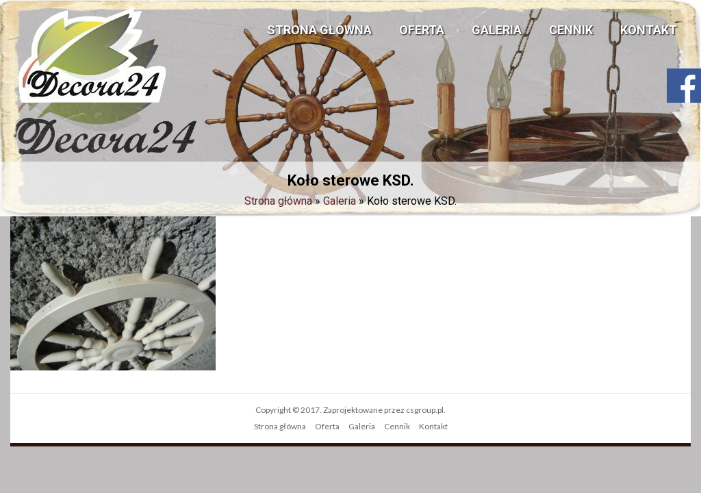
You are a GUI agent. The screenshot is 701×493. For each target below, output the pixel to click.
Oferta (421, 30)
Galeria (497, 30)
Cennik (571, 30)
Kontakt (648, 30)
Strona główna (319, 30)
